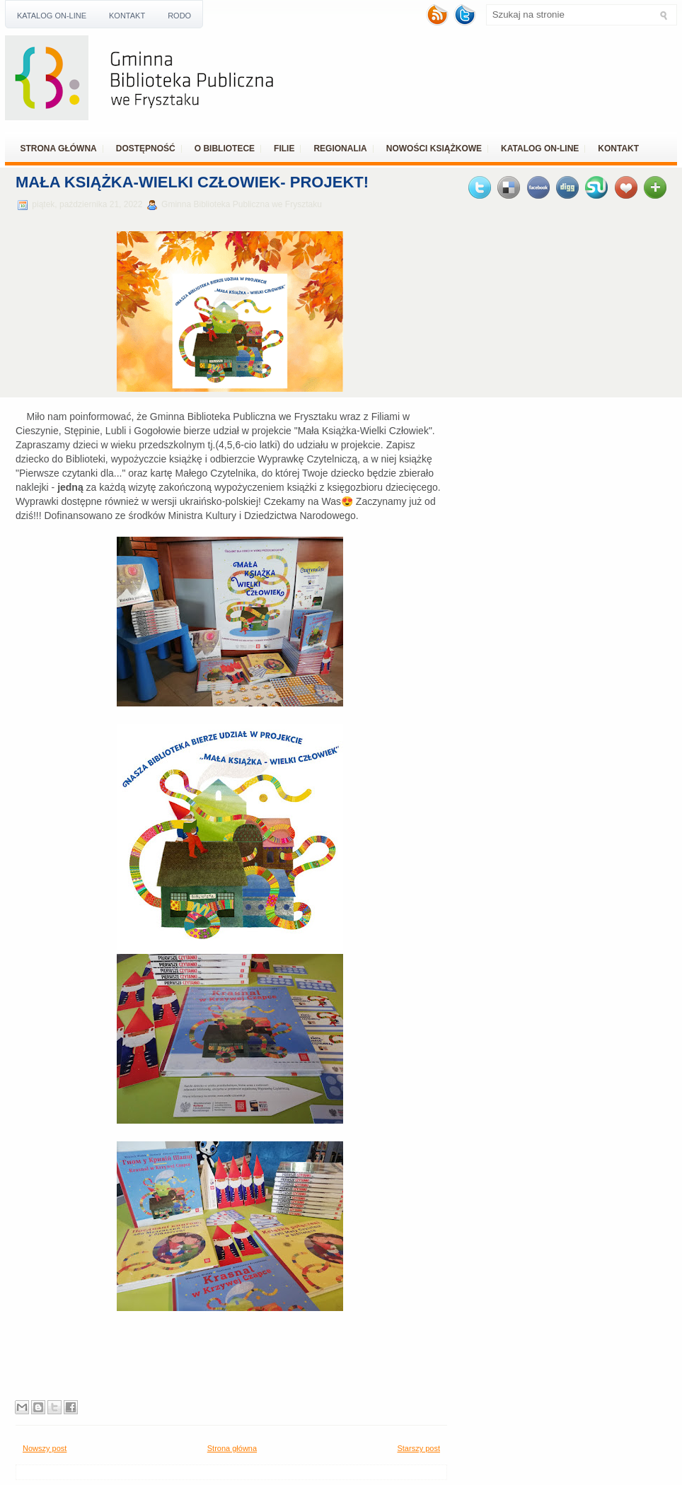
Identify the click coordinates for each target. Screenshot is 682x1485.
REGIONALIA (339, 148)
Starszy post (418, 1448)
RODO (179, 15)
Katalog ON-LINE (51, 15)
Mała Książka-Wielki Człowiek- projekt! (192, 182)
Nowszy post (45, 1448)
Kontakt (127, 15)
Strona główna (59, 148)
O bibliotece (225, 148)
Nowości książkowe (434, 148)
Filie (284, 148)
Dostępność (145, 148)
